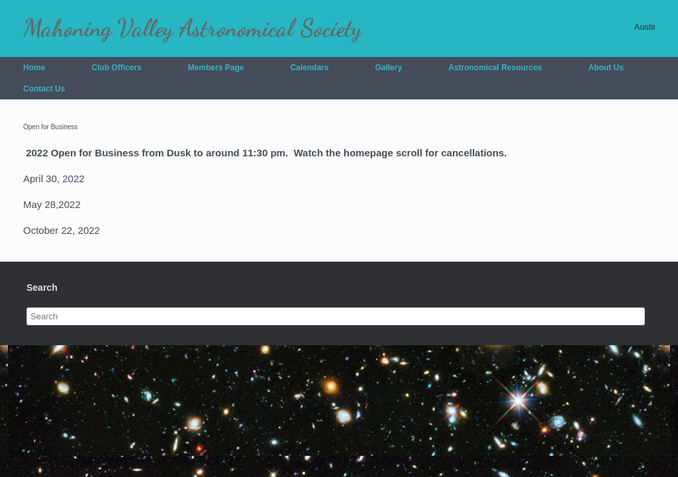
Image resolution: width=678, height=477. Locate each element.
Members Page (216, 67)
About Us (606, 67)
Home (34, 67)
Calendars (309, 67)
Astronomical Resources (495, 67)
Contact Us (44, 88)
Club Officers (116, 67)
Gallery (388, 67)
